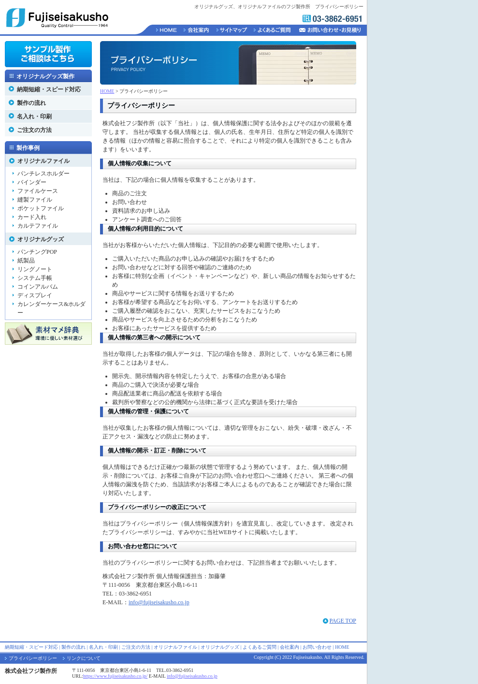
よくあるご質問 (259, 647)
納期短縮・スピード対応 (49, 89)
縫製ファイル (34, 199)
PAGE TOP (343, 620)
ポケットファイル (40, 208)
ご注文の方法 (34, 130)
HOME (107, 91)
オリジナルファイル (43, 161)
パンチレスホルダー (43, 173)
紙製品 (26, 260)
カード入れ (31, 217)
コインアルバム (37, 286)
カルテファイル (37, 225)
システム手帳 (34, 278)
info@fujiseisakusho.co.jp (159, 602)
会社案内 (289, 647)
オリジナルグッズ (40, 239)
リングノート (34, 269)
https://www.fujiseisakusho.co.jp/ (115, 676)
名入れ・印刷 (34, 116)
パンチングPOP (37, 251)
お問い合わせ (317, 647)
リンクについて (84, 658)
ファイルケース (37, 191)
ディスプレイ (34, 295)
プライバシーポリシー (33, 658)
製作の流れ (31, 103)
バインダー (31, 182)
